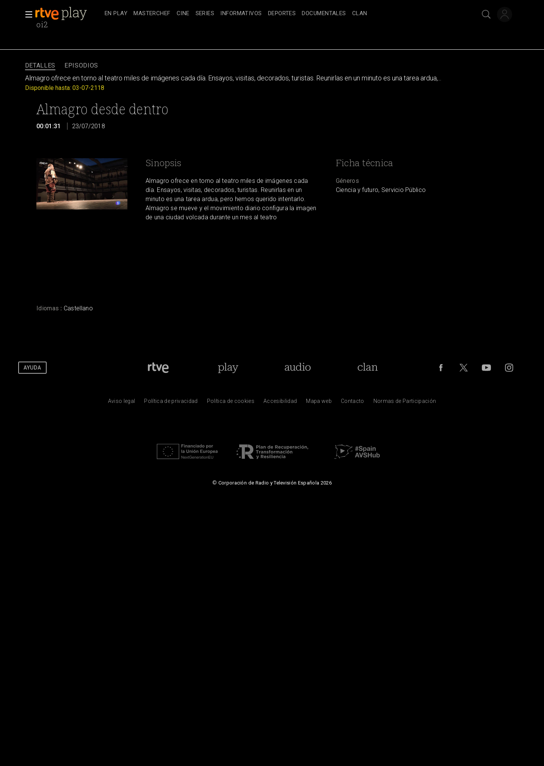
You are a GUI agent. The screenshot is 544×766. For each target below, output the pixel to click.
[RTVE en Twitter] (464, 368)
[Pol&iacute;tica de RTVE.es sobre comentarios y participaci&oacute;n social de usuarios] (404, 403)
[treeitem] (116, 13)
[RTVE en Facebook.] (441, 368)
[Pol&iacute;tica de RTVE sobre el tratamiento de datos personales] (171, 403)
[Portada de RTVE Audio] (298, 368)
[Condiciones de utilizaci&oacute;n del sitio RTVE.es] (121, 403)
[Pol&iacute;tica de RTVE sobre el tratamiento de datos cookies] (230, 403)
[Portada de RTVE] (158, 368)
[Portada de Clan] (367, 368)
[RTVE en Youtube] (486, 368)
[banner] (68, 13)
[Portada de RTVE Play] (228, 368)
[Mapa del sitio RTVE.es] (319, 403)
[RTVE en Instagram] (509, 368)
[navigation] (280, 13)
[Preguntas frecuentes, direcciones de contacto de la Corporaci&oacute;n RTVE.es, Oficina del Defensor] (352, 403)
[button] (26, 14)
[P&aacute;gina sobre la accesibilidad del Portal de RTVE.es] (280, 403)
